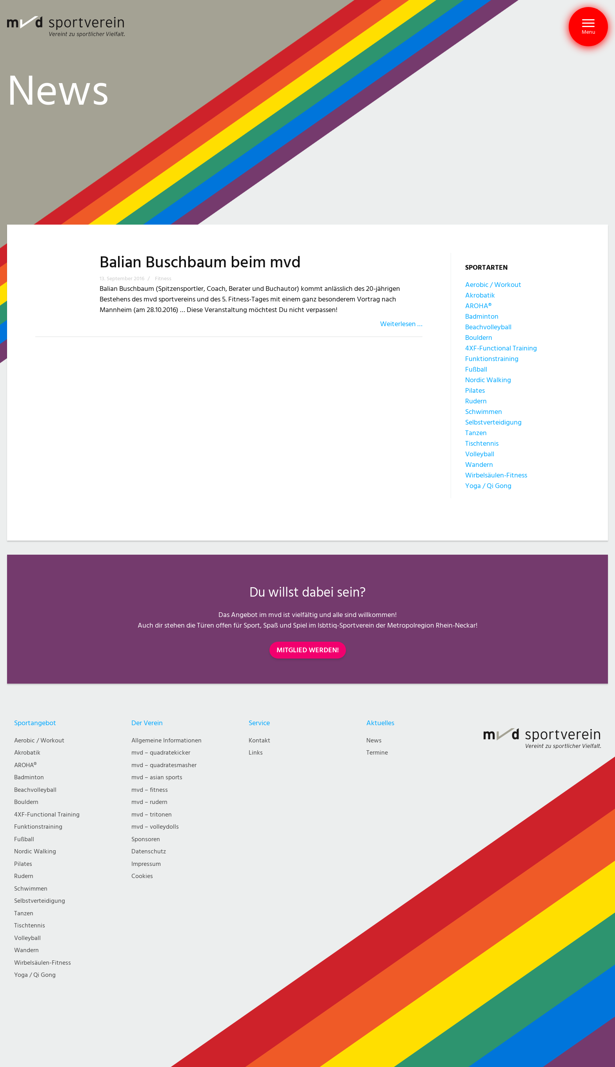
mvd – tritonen (151, 815)
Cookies (142, 876)
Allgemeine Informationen (166, 741)
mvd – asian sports (156, 777)
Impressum (146, 864)
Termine (377, 753)
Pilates (475, 391)
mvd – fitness (149, 790)
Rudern (476, 401)
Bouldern (478, 338)
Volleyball (479, 454)
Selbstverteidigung (493, 422)
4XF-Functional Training (501, 348)
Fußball (476, 369)
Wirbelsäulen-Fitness (496, 475)
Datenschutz (148, 851)
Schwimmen (483, 412)
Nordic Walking (488, 380)
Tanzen (476, 433)
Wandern (479, 465)
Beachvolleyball (488, 327)
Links (256, 753)
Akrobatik (480, 295)
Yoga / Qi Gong (488, 486)
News (374, 741)
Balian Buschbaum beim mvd (200, 263)
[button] (588, 26)
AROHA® (478, 306)
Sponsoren (145, 839)
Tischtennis (482, 443)
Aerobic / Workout (493, 285)
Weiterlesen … (401, 324)
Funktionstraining (492, 359)
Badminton (482, 316)
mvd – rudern (149, 802)
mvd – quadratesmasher (164, 765)
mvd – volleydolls (155, 827)
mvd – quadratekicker (160, 753)
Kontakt (259, 741)
